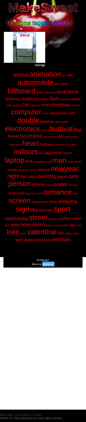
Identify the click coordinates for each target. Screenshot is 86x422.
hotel (57, 144)
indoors (26, 152)
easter (65, 121)
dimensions (59, 113)
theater (48, 225)
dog (72, 113)
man (59, 160)
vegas (68, 233)
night (13, 176)
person (19, 183)
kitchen (67, 153)
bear (64, 84)
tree (13, 232)
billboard (21, 91)
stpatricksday (16, 218)
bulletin (44, 99)
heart (30, 143)
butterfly (65, 99)
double (28, 120)
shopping (67, 201)
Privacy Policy (23, 415)
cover (45, 113)
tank (7, 225)
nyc (24, 176)
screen (19, 200)
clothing (75, 105)
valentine (41, 232)
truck (23, 233)
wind (39, 239)
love (29, 161)
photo (49, 185)
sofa (42, 210)
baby (57, 84)
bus (54, 98)
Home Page (6, 415)
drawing (46, 121)
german (53, 136)
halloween (15, 144)
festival (61, 129)
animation (45, 74)
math (70, 161)
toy (72, 225)
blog (47, 92)
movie (12, 170)
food (24, 136)
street (38, 217)
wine (48, 240)
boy (18, 99)
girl (61, 136)
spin (49, 210)
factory (45, 130)
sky (34, 210)
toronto (57, 225)
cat (38, 105)
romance (57, 192)
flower (13, 136)
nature (43, 169)
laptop (15, 160)
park (74, 176)
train (78, 225)
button (75, 99)
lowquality (39, 161)
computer (26, 112)
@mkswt (48, 264)
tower (65, 225)
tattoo (16, 225)
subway (53, 219)
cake (8, 105)
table (76, 218)
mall (48, 161)
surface (65, 218)
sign (22, 209)
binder (40, 92)
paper (62, 176)
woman (61, 239)
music (33, 170)
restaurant (16, 193)
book (73, 91)
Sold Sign (40, 65)
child (45, 105)
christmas (60, 104)
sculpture (37, 202)
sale (75, 193)
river (33, 193)
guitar (74, 136)
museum (23, 170)
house (65, 144)
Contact (37, 415)
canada (16, 105)
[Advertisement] (43, 340)
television (32, 224)
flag (77, 129)
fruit (45, 136)
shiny (53, 202)
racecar (73, 185)
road (40, 193)
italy (41, 153)
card (32, 105)
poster (60, 184)
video (76, 233)
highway (46, 144)
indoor (73, 144)
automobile (36, 82)
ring (27, 193)
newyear (64, 168)
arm (64, 75)
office (32, 177)
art (69, 75)
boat (53, 92)
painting (47, 176)
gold (67, 136)
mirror (77, 161)
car (25, 104)
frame (35, 136)
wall (19, 239)
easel (57, 121)
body (62, 91)
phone (38, 184)
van (60, 233)
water (29, 240)
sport (62, 209)
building (29, 98)
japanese (53, 152)
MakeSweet (43, 7)
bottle (9, 99)
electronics (22, 129)
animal (20, 75)
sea (45, 202)
